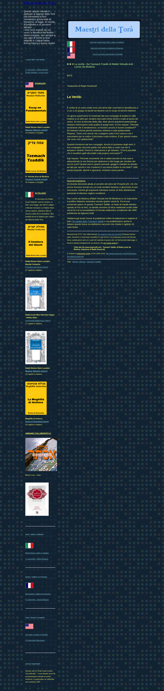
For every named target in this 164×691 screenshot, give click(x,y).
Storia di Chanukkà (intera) (37, 422)
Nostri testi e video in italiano (37, 553)
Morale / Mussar (79, 262)
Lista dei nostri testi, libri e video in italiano (107, 42)
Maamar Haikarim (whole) (36, 130)
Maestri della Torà (40, 3)
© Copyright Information (35, 640)
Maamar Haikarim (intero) (36, 371)
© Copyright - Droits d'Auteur (37, 600)
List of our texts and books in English (108, 54)
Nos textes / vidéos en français (37, 594)
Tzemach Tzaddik (93, 262)
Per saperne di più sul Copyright (110, 234)
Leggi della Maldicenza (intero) (37, 321)
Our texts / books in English (36, 635)
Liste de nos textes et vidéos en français (106, 48)
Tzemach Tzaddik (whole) (36, 179)
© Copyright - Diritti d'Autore (36, 559)
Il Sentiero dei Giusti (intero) (36, 267)
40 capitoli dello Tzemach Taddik (88, 221)
